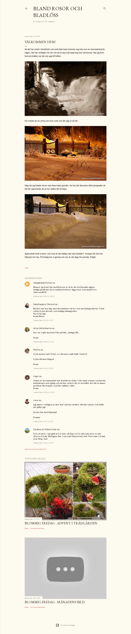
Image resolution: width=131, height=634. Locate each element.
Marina (36, 349)
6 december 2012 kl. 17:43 (43, 342)
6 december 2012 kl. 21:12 (43, 421)
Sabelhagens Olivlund (44, 304)
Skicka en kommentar (35, 449)
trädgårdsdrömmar (42, 283)
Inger (36, 376)
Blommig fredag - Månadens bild (55, 602)
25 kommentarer (37, 528)
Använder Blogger (65, 625)
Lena (35, 400)
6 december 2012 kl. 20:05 (44, 392)
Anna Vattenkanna (42, 328)
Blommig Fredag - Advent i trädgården (61, 523)
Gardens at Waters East (45, 429)
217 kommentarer (38, 607)
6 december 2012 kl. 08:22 (44, 296)
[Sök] (104, 8)
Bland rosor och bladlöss (57, 11)
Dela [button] (26, 268)
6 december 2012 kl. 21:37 (43, 443)
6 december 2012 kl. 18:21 (43, 368)
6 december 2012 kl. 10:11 (43, 320)
